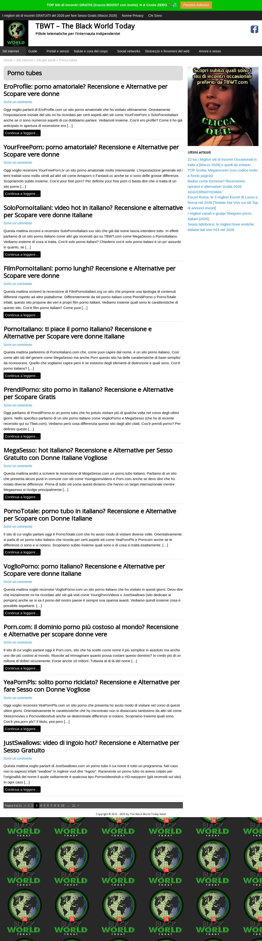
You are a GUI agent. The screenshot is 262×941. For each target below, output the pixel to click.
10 (62, 805)
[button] (22, 57)
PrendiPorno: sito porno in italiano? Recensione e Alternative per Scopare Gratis (88, 393)
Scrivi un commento (18, 102)
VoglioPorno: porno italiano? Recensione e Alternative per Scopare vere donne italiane (84, 570)
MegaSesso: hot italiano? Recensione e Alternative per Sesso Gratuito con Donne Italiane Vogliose (88, 454)
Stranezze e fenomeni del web (169, 52)
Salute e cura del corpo (93, 52)
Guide (35, 52)
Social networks (128, 51)
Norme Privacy (133, 15)
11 (73, 805)
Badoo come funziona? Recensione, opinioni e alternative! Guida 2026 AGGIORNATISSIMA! (217, 186)
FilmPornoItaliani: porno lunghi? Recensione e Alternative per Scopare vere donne (89, 272)
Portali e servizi (57, 51)
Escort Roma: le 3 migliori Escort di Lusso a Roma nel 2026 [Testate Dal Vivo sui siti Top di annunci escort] (223, 202)
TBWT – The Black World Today (85, 25)
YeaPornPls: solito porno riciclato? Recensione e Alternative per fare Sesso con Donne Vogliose (92, 686)
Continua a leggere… (22, 133)
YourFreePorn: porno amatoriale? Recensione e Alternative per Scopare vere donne (91, 151)
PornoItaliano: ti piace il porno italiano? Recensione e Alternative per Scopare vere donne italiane (78, 332)
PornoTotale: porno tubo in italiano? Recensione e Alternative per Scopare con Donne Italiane (90, 515)
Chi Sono (155, 15)
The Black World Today (144, 814)
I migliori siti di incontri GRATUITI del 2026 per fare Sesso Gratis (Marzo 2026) (59, 15)
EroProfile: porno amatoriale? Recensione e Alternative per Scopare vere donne (85, 90)
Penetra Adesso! (196, 5)
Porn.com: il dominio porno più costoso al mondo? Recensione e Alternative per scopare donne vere (91, 630)
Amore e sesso (210, 51)
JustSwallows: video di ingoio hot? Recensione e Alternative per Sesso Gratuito (91, 746)
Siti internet (13, 52)
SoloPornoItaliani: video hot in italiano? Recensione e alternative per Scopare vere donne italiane (93, 211)
